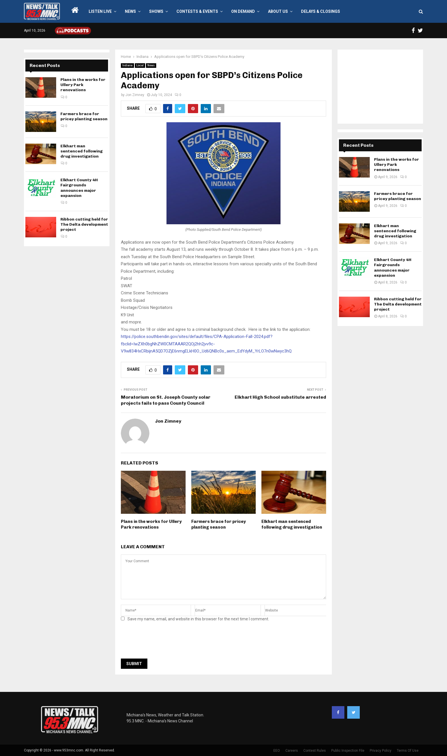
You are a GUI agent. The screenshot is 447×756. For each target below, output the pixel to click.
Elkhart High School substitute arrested (280, 397)
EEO (276, 751)
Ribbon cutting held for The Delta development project (84, 224)
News (130, 11)
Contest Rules (314, 751)
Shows (156, 11)
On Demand (243, 11)
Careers (291, 751)
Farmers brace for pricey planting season (218, 524)
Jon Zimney (134, 95)
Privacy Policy (380, 751)
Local (140, 65)
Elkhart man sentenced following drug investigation (291, 524)
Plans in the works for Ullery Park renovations (151, 524)
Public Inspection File (347, 751)
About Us (278, 11)
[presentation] (164, 642)
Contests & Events (197, 11)
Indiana (127, 65)
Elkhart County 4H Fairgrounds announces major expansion (79, 188)
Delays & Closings (320, 11)
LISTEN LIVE (100, 11)
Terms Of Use (407, 751)
